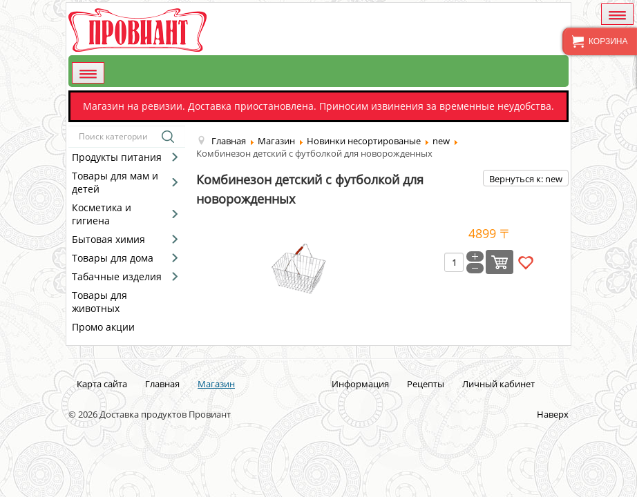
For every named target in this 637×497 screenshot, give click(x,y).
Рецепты (425, 384)
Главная (162, 384)
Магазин (216, 384)
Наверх (553, 414)
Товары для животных (99, 302)
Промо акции (103, 326)
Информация (360, 384)
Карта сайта (102, 384)
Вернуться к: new (525, 179)
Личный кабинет (498, 384)
